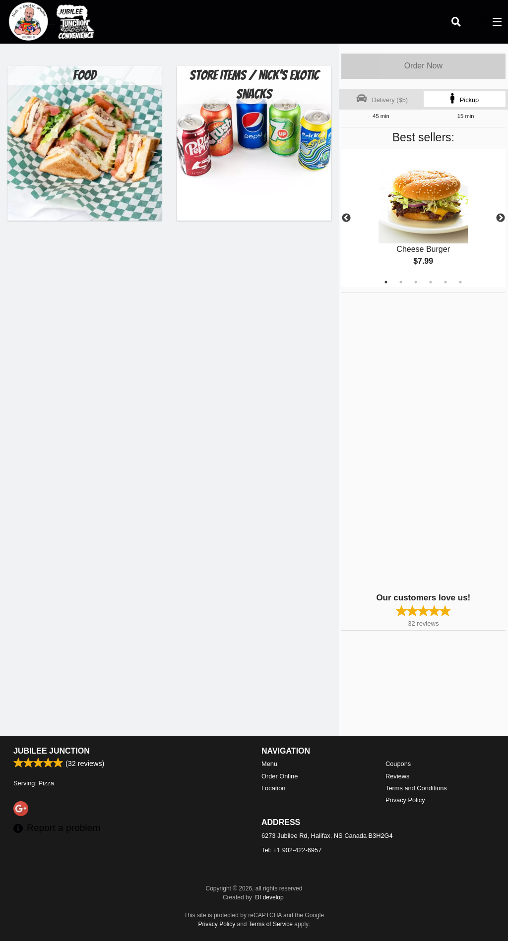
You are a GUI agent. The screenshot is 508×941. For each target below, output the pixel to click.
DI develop (269, 897)
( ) (476, 21)
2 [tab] (401, 282)
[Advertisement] (403, 441)
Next (501, 218)
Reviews (397, 776)
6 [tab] (460, 282)
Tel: (291, 850)
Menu (269, 763)
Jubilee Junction (51, 751)
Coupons (398, 763)
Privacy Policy (405, 800)
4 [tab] (431, 282)
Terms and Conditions (416, 788)
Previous (346, 218)
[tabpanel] (423, 218)
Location (273, 788)
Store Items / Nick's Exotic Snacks (254, 84)
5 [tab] (445, 282)
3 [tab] (416, 282)
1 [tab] (386, 282)
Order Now (423, 65)
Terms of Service (271, 924)
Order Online (279, 776)
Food (84, 75)
